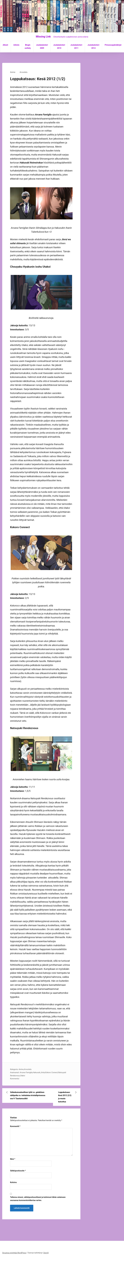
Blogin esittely (28, 46)
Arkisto (16, 45)
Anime (12, 72)
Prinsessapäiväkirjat (113, 45)
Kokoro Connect (51, 1072)
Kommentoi (14, 1079)
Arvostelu (23, 72)
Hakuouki (36, 1072)
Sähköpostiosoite (18, 1171)
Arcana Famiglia (26, 1072)
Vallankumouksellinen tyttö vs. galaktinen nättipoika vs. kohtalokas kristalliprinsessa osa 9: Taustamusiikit (27, 1095)
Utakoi (22, 1076)
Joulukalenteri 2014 (93, 46)
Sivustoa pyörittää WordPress (14, 1253)
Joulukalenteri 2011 (76, 46)
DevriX (46, 1253)
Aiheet (5, 45)
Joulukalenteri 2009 (42, 46)
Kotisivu (13, 1182)
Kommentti (15, 1126)
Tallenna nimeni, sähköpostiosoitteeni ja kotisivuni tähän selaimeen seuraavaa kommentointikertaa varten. (38, 1198)
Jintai (43, 1072)
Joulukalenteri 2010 (59, 46)
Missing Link (43, 36)
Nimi (12, 1159)
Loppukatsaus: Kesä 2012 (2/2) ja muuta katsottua (64, 1097)
